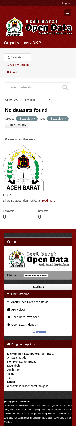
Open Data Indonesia (22, 324)
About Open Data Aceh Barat (27, 302)
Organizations (16, 42)
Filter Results (17, 125)
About (12, 72)
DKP (36, 42)
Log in (66, 3)
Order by (11, 99)
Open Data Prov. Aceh (23, 317)
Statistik (38, 286)
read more (48, 200)
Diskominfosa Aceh (36, 275)
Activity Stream (18, 64)
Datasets (14, 57)
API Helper (16, 309)
